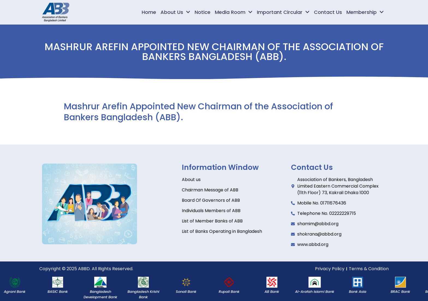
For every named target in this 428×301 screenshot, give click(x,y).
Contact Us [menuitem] (328, 12)
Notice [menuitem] (202, 12)
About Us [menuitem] (175, 12)
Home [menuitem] (149, 12)
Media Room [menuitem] (233, 12)
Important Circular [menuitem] (283, 12)
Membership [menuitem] (365, 12)
